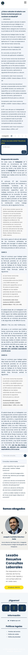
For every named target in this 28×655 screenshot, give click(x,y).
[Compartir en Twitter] (19, 136)
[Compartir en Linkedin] (22, 136)
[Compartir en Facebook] (15, 136)
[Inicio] (2, 3)
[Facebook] (6, 608)
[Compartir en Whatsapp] (26, 136)
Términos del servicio (14, 631)
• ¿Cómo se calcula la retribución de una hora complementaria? (13, 489)
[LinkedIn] (14, 608)
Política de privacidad (14, 637)
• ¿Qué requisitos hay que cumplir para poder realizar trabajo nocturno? (14, 468)
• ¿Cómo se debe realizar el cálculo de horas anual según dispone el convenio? (14, 495)
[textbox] (14, 149)
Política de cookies (13, 634)
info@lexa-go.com (15, 620)
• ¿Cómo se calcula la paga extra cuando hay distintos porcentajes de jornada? (13, 475)
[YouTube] (22, 608)
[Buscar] (14, 455)
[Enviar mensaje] (24, 152)
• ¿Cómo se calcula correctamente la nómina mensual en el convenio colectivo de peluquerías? (14, 483)
